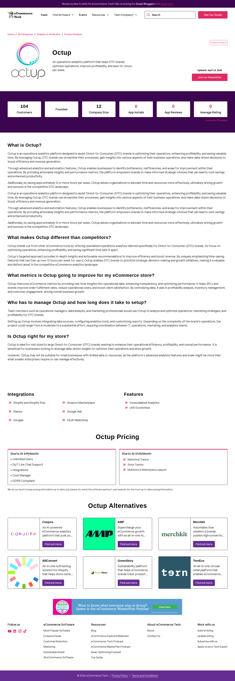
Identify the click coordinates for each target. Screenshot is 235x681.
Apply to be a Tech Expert (212, 646)
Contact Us (153, 636)
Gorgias (18, 420)
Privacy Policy (120, 675)
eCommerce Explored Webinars (110, 636)
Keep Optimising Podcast (106, 652)
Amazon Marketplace (81, 402)
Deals (44, 14)
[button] (63, 15)
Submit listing (205, 630)
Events (83, 14)
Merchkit (199, 522)
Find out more (53, 544)
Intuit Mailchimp (77, 420)
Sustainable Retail (53, 652)
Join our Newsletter (210, 77)
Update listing (205, 636)
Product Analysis (73, 34)
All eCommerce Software (58, 657)
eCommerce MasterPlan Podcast (111, 646)
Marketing (49, 646)
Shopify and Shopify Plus (29, 402)
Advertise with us (207, 641)
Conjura (47, 522)
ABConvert (49, 560)
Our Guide (97, 657)
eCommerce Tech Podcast (107, 641)
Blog (93, 630)
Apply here (167, 3)
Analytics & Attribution (49, 34)
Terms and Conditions (145, 675)
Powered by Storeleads (216, 120)
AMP (121, 522)
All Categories (25, 34)
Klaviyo (17, 411)
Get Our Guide (213, 14)
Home (11, 34)
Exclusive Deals (52, 636)
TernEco (198, 560)
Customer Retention (55, 641)
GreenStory (125, 560)
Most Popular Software (56, 630)
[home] (20, 15)
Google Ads (74, 411)
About (150, 630)
